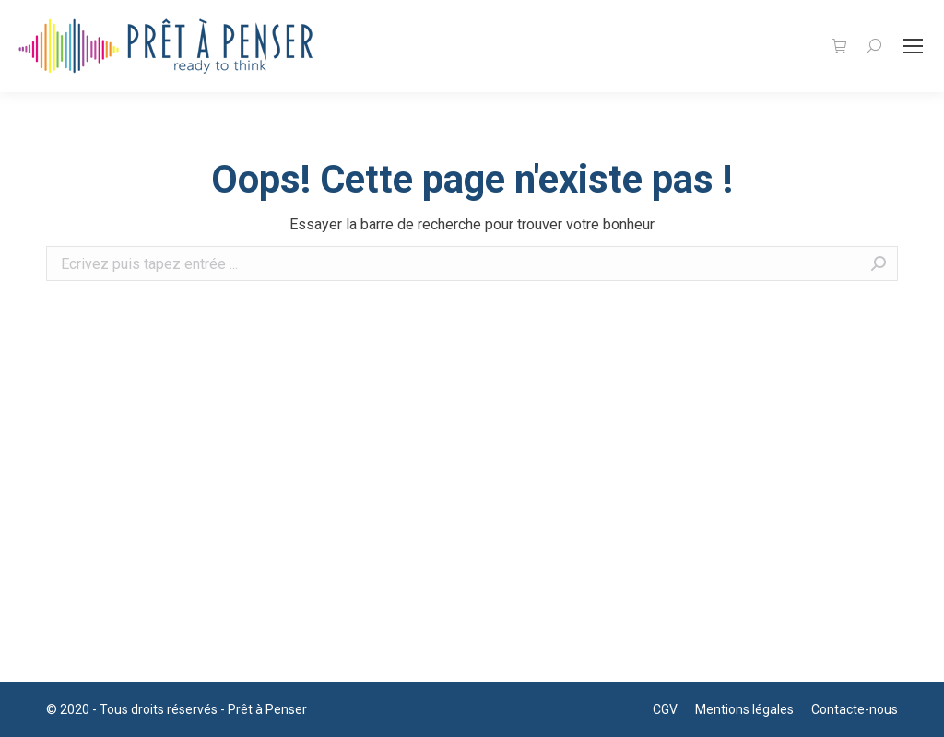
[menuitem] (665, 709)
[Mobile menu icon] (913, 46)
